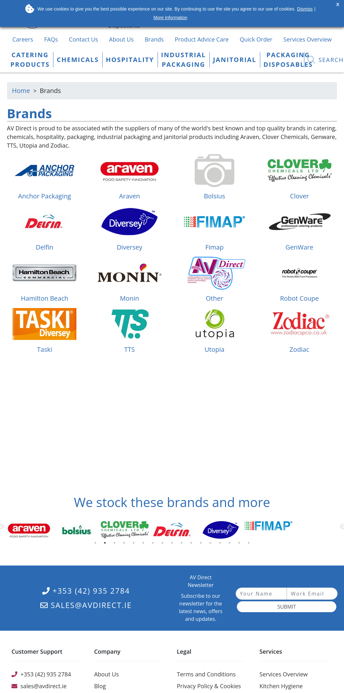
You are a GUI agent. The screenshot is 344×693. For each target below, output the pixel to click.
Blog (100, 686)
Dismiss (305, 9)
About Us (121, 39)
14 (221, 544)
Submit (286, 606)
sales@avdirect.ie (86, 605)
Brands (154, 39)
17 (250, 544)
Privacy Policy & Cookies (209, 686)
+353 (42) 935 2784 (86, 591)
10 (183, 544)
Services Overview (307, 39)
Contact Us (83, 39)
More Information (170, 17)
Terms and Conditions (206, 674)
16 (240, 544)
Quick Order (256, 39)
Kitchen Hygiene (281, 686)
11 (192, 544)
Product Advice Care (202, 39)
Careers (22, 39)
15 (231, 544)
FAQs (51, 39)
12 (202, 544)
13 (211, 544)
